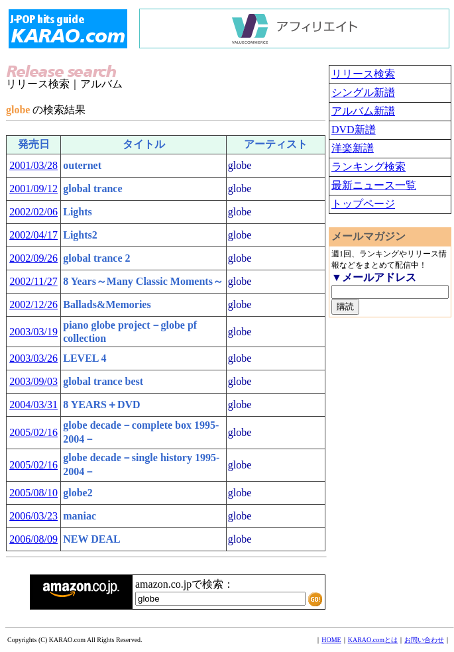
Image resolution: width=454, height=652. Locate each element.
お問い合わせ (424, 639)
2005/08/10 (33, 492)
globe (240, 165)
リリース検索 (363, 74)
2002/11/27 (33, 281)
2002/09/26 (33, 258)
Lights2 (80, 235)
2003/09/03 (33, 381)
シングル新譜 (363, 92)
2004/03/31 (33, 404)
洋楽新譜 (352, 148)
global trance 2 (96, 258)
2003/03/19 (33, 331)
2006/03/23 (33, 515)
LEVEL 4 (84, 358)
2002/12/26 (33, 304)
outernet (82, 165)
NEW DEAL (91, 539)
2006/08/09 (33, 539)
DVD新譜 (353, 129)
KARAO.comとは (373, 639)
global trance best (103, 381)
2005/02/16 (33, 432)
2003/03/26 (33, 358)
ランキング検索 (368, 166)
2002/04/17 (33, 235)
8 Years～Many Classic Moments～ (143, 281)
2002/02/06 (33, 211)
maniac (79, 515)
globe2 (77, 492)
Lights (77, 211)
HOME (331, 639)
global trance (92, 188)
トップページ (363, 203)
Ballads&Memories (106, 304)
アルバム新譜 (363, 111)
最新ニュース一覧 (373, 185)
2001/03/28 (33, 165)
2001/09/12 (33, 188)
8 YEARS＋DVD (101, 404)
